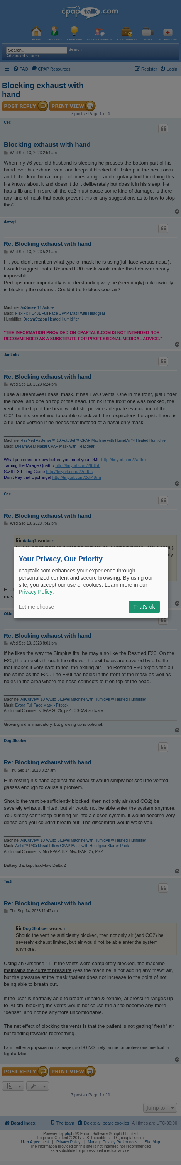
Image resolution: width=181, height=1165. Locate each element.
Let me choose (36, 607)
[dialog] (91, 582)
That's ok (144, 607)
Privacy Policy (35, 592)
